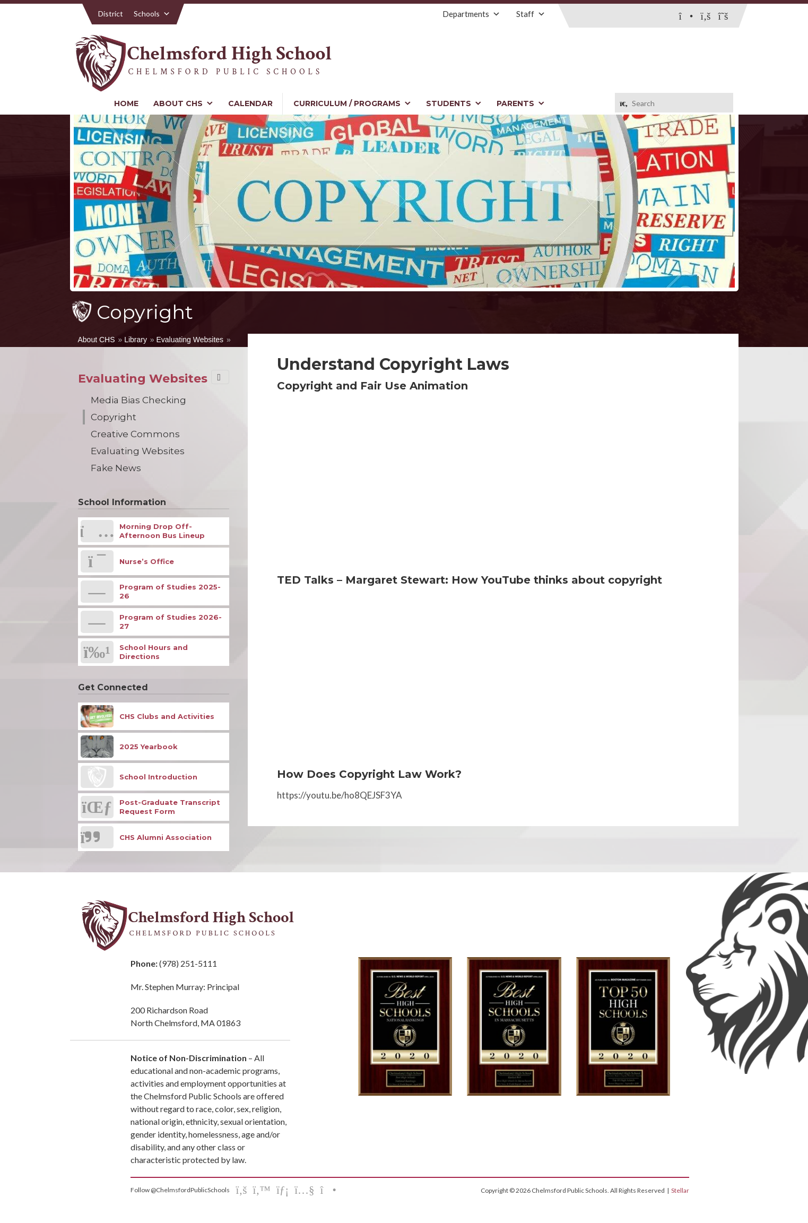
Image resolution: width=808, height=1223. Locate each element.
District (110, 13)
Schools (152, 13)
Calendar (250, 103)
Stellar (680, 1190)
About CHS (183, 103)
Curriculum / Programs (352, 103)
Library (135, 339)
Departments (471, 14)
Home (126, 103)
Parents (521, 103)
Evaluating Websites (190, 339)
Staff (530, 14)
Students (454, 103)
